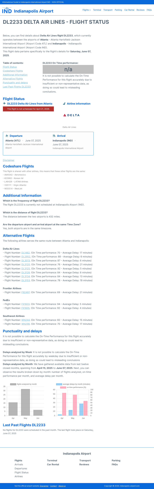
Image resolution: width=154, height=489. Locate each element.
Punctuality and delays (15, 82)
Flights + (87, 10)
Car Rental (129, 10)
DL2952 (25, 256)
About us (62, 486)
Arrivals (19, 464)
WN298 (25, 323)
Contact (53, 486)
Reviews (140, 10)
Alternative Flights (13, 78)
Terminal (97, 10)
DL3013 (25, 260)
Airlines (19, 476)
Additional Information (15, 74)
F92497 (25, 292)
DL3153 (25, 280)
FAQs (149, 10)
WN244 (25, 319)
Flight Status (10, 66)
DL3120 (25, 264)
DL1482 (25, 252)
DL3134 (25, 276)
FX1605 (25, 308)
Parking (118, 10)
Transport (107, 10)
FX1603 (25, 304)
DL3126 (25, 272)
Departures (21, 468)
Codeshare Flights (13, 70)
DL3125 (25, 268)
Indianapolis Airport (33, 11)
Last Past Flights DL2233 (17, 86)
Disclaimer (44, 486)
